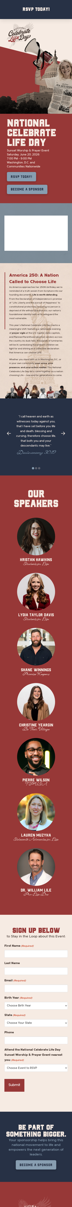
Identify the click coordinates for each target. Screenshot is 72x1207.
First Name (19, 946)
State (14, 1015)
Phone (9, 1032)
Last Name (12, 963)
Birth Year (18, 998)
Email (15, 980)
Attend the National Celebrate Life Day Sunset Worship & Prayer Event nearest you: (33, 1055)
